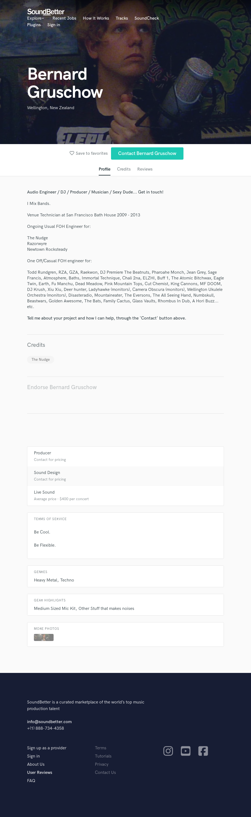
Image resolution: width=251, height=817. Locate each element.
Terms (100, 748)
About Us (36, 764)
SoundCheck (147, 18)
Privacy (102, 764)
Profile (104, 169)
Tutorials (103, 756)
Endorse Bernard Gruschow (62, 387)
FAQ (31, 780)
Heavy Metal (45, 580)
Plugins (34, 25)
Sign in (53, 25)
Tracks (122, 18)
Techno (67, 580)
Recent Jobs (64, 18)
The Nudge (40, 359)
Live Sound (44, 492)
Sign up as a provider (46, 748)
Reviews (145, 169)
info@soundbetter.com (49, 721)
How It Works (96, 18)
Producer (42, 453)
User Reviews (39, 772)
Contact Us (105, 772)
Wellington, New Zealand (50, 108)
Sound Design (47, 472)
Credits (124, 169)
